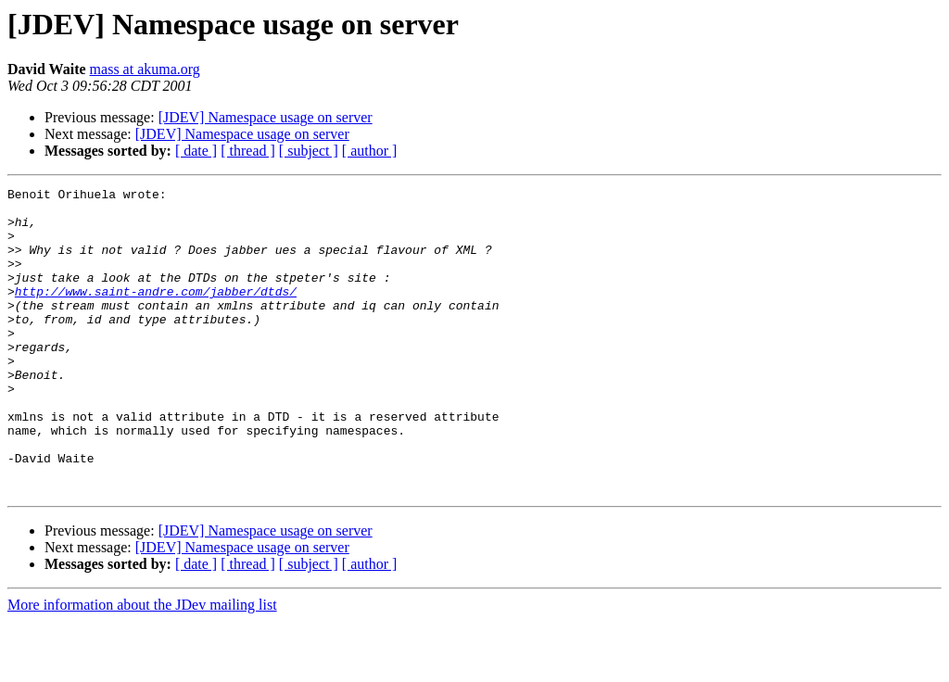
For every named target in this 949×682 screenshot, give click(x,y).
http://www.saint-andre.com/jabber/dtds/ (156, 313)
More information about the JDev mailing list (142, 666)
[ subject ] (308, 150)
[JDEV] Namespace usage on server (265, 117)
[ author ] (370, 150)
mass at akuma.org (145, 69)
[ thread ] (248, 150)
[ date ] (196, 150)
